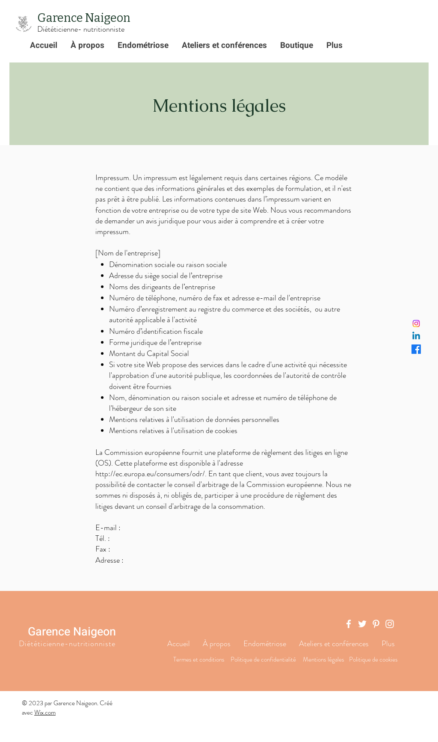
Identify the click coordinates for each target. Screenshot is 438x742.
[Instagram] (416, 323)
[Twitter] (362, 623)
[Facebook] (416, 349)
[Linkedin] (416, 336)
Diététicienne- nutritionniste (80, 29)
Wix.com (45, 712)
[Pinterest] (376, 623)
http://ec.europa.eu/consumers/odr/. (151, 473)
